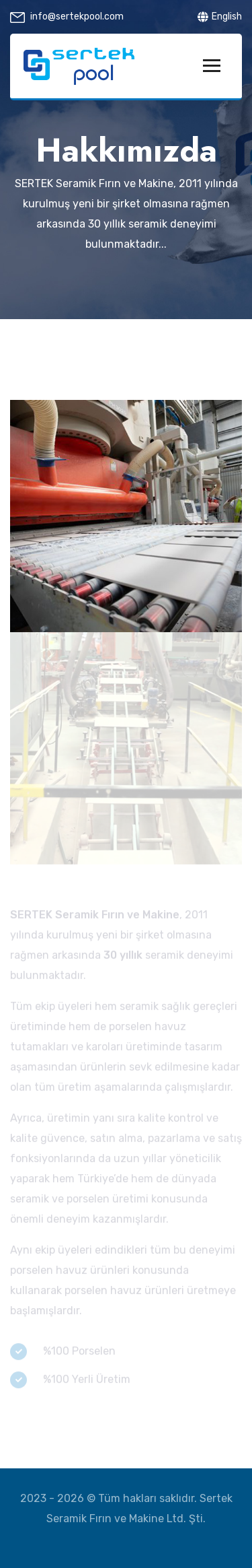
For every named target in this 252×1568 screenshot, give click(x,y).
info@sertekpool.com (77, 16)
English (220, 16)
